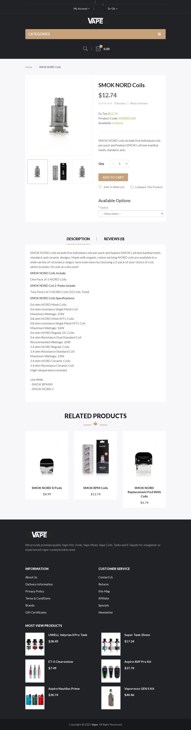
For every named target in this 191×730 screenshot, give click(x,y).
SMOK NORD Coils (50, 67)
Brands (29, 605)
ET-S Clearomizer (60, 661)
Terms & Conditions (37, 598)
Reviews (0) (114, 239)
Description (78, 239)
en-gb (113, 8)
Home (28, 67)
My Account (82, 8)
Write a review (139, 103)
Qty (101, 163)
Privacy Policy (34, 591)
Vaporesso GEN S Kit (139, 688)
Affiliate (103, 598)
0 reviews (120, 103)
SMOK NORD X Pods (47, 488)
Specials (103, 605)
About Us (31, 577)
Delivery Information (39, 584)
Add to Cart (113, 177)
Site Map (104, 591)
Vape (95, 724)
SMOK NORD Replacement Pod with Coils (144, 492)
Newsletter (105, 612)
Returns (103, 584)
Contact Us (105, 577)
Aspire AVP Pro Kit (137, 661)
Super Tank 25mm (137, 635)
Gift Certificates (36, 612)
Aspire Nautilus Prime (64, 688)
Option (104, 207)
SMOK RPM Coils (95, 488)
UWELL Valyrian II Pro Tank (67, 635)
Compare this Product (149, 187)
